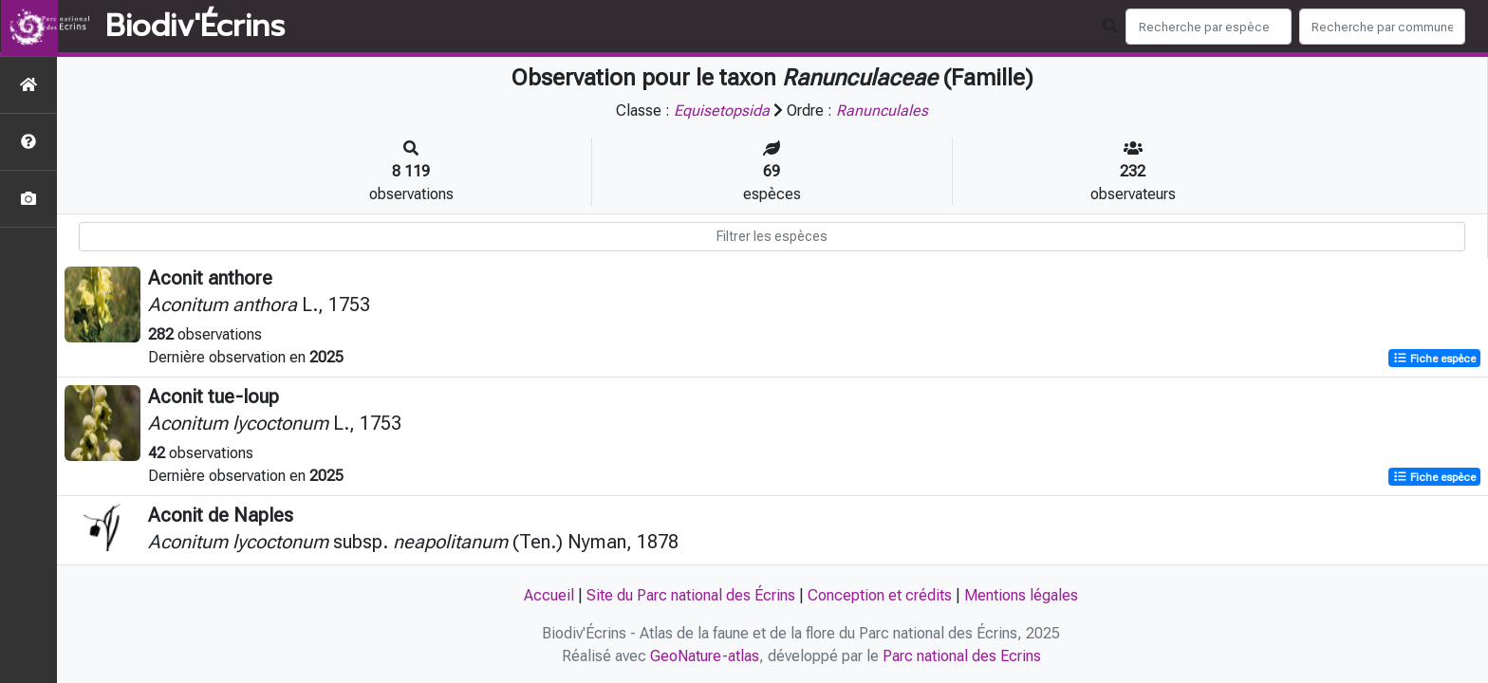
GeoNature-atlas (704, 656)
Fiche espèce (1434, 358)
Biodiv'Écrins (195, 27)
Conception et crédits (880, 595)
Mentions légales (1021, 595)
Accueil (549, 595)
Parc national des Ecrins (962, 656)
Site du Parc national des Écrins (690, 595)
